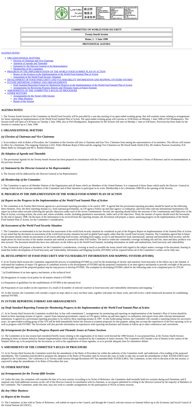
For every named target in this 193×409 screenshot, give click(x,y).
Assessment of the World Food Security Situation (37, 77)
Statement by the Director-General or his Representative (40, 66)
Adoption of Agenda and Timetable (30, 63)
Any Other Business (23, 98)
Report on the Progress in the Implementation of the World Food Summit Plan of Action (55, 74)
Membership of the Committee (28, 69)
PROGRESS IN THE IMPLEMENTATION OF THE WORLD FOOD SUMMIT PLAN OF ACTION (56, 71)
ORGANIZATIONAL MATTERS (23, 58)
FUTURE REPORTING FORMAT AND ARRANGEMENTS (37, 82)
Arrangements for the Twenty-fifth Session (34, 96)
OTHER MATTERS (17, 93)
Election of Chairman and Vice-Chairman (33, 60)
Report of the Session (23, 101)
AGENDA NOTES (10, 53)
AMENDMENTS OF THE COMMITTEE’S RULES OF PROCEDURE (42, 90)
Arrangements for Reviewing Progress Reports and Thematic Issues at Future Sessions (55, 87)
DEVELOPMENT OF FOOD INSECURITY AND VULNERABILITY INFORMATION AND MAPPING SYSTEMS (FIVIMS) (70, 79)
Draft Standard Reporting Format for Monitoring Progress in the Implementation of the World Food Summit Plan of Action (72, 85)
